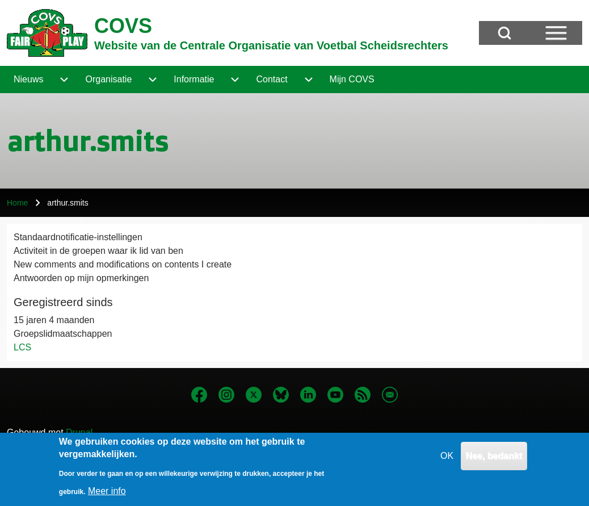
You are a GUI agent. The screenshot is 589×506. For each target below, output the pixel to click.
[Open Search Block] (504, 33)
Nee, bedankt (494, 461)
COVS (123, 25)
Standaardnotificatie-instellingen (78, 237)
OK (446, 461)
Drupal (79, 432)
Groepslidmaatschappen (63, 333)
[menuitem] (28, 79)
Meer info (107, 496)
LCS (22, 347)
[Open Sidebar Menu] (556, 33)
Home (17, 202)
